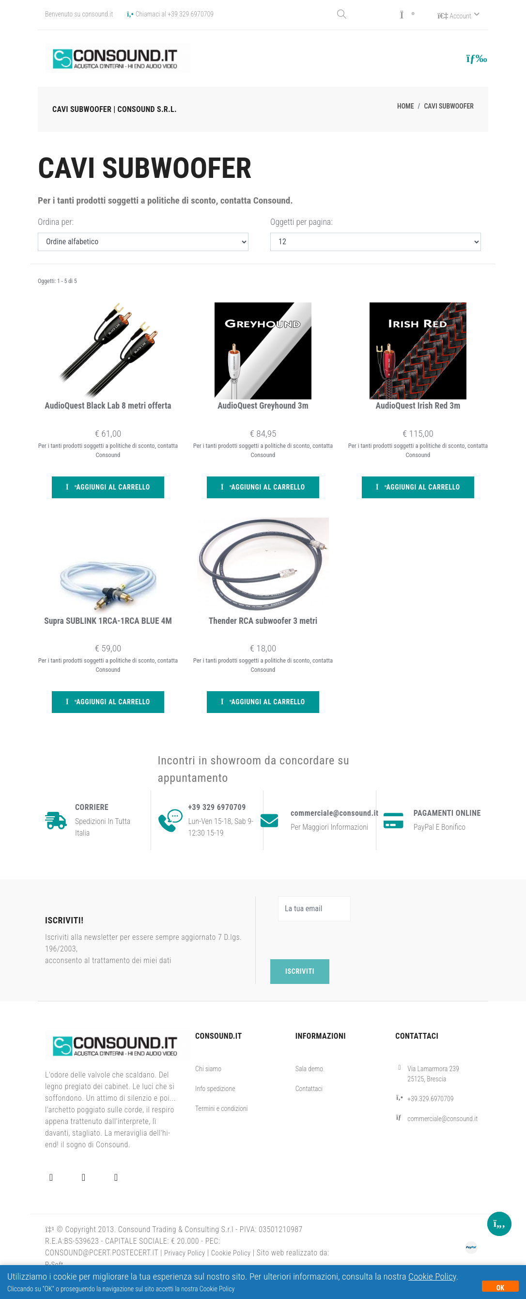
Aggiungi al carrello (108, 490)
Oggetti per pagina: (301, 220)
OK (500, 1288)
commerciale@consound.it (442, 1137)
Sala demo (309, 1088)
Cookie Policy (432, 1276)
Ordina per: (56, 220)
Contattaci (309, 1107)
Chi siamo (208, 1088)
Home (405, 105)
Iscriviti (299, 990)
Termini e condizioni (221, 1127)
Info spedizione (215, 1107)
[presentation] (344, 959)
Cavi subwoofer (449, 105)
